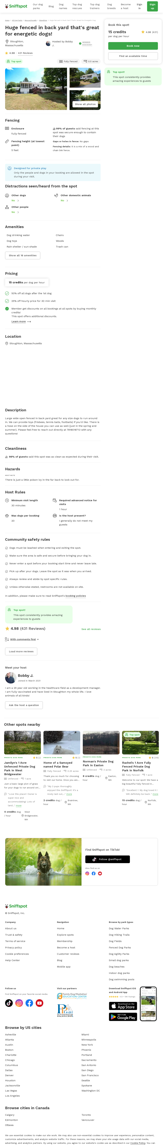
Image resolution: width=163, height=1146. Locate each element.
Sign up (152, 6)
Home (60, 928)
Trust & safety (13, 934)
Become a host (126, 6)
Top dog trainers (95, 6)
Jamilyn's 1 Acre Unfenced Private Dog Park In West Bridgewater (19, 768)
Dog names (63, 6)
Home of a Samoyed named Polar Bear (57, 764)
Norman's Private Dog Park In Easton (98, 763)
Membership (64, 941)
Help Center (12, 960)
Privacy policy (13, 947)
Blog (51, 6)
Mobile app (64, 966)
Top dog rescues (77, 6)
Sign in (139, 6)
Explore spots (65, 934)
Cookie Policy (137, 1143)
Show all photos (85, 104)
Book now (133, 45)
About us (10, 928)
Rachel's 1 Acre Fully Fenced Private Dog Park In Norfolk (136, 766)
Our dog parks (38, 6)
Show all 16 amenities (22, 255)
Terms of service (15, 941)
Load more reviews (21, 651)
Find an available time (133, 56)
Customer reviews (68, 953)
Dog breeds (111, 6)
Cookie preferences (17, 953)
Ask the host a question (24, 705)
